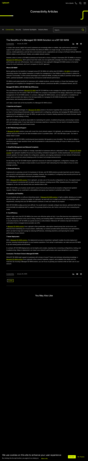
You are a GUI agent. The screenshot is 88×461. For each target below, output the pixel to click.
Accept (71, 457)
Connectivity (10, 29)
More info (44, 458)
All (3, 29)
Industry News (43, 29)
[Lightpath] (5, 3)
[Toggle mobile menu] (85, 3)
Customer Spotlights (30, 29)
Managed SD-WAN (30, 90)
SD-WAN (67, 71)
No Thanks (81, 457)
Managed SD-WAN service (14, 60)
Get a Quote (70, 3)
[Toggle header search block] (80, 3)
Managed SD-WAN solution (19, 180)
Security (18, 29)
